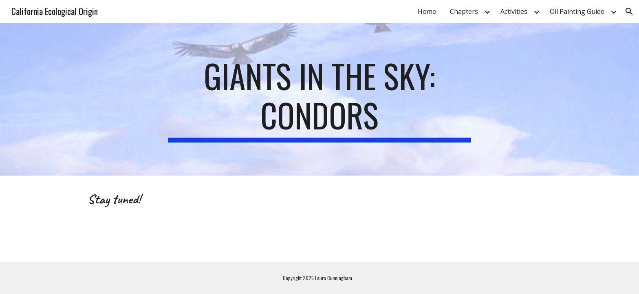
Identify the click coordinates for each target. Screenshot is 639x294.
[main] (319, 99)
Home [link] (427, 11)
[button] (629, 11)
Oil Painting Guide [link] (577, 11)
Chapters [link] (464, 11)
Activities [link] (513, 11)
